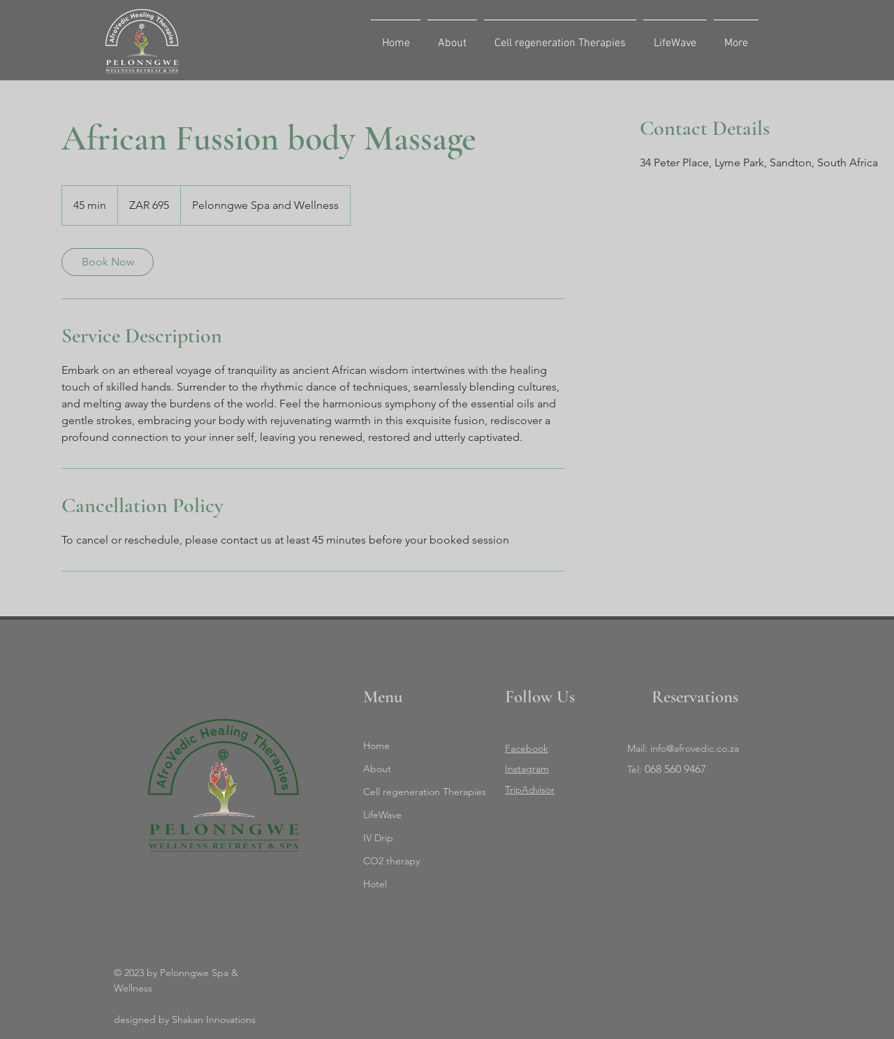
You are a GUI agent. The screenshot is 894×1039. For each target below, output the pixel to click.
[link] (107, 262)
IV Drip (378, 837)
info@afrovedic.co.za (694, 748)
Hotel (375, 884)
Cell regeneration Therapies (420, 791)
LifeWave (382, 814)
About (377, 768)
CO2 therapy (391, 861)
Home (376, 745)
